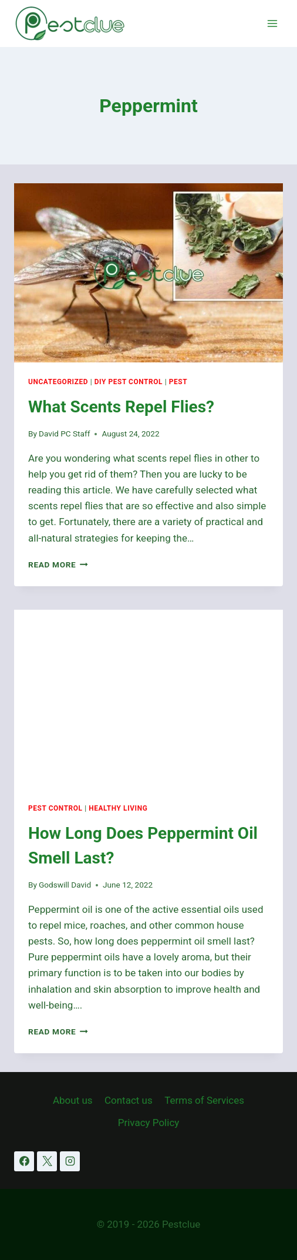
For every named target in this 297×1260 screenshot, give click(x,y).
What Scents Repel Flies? (121, 406)
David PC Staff (64, 433)
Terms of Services (204, 1100)
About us (73, 1100)
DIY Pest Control (129, 382)
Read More (58, 564)
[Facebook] (24, 1161)
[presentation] (148, 272)
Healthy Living (118, 808)
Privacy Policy (149, 1122)
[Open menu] (272, 23)
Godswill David (65, 884)
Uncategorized (58, 382)
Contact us (128, 1100)
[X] (47, 1161)
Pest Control (55, 808)
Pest (178, 382)
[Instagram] (70, 1161)
